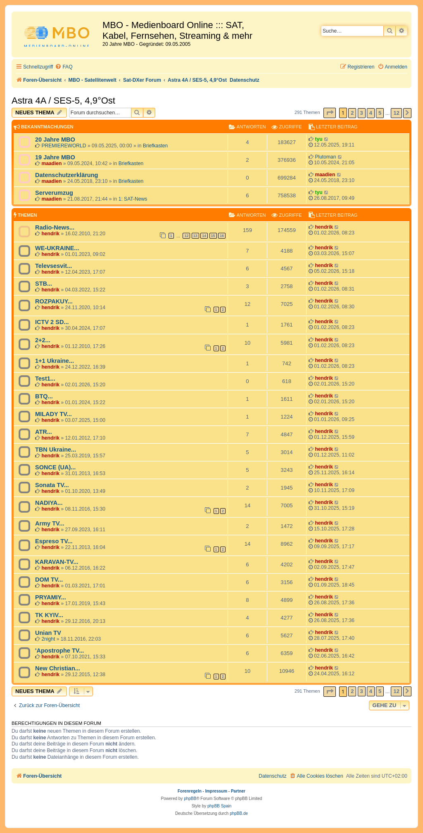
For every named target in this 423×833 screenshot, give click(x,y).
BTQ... (44, 396)
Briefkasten (155, 146)
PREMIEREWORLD (63, 146)
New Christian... (57, 668)
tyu (318, 139)
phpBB (190, 798)
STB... (43, 283)
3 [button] (361, 113)
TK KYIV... (49, 615)
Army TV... (49, 523)
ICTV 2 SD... (52, 322)
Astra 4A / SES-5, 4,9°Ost (63, 100)
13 (195, 236)
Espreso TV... (54, 541)
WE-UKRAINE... (57, 248)
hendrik (50, 234)
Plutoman (325, 157)
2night (48, 639)
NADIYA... (48, 502)
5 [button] (379, 113)
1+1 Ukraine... (54, 360)
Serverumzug (54, 192)
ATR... (43, 431)
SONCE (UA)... (55, 467)
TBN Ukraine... (55, 449)
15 (213, 236)
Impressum (216, 791)
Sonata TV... (52, 485)
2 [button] (352, 113)
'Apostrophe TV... (59, 650)
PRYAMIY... (50, 597)
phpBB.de (239, 813)
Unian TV (48, 632)
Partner (238, 791)
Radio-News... (54, 227)
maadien (51, 163)
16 (222, 236)
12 (186, 236)
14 (204, 236)
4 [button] (370, 113)
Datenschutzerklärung (66, 175)
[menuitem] (63, 67)
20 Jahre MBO (55, 139)
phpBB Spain (219, 806)
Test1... (45, 378)
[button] (329, 113)
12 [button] (396, 113)
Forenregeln (190, 791)
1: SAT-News (133, 199)
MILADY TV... (53, 414)
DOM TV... (49, 579)
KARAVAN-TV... (56, 561)
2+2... (42, 340)
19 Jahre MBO (55, 157)
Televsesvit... (53, 266)
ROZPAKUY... (54, 301)
